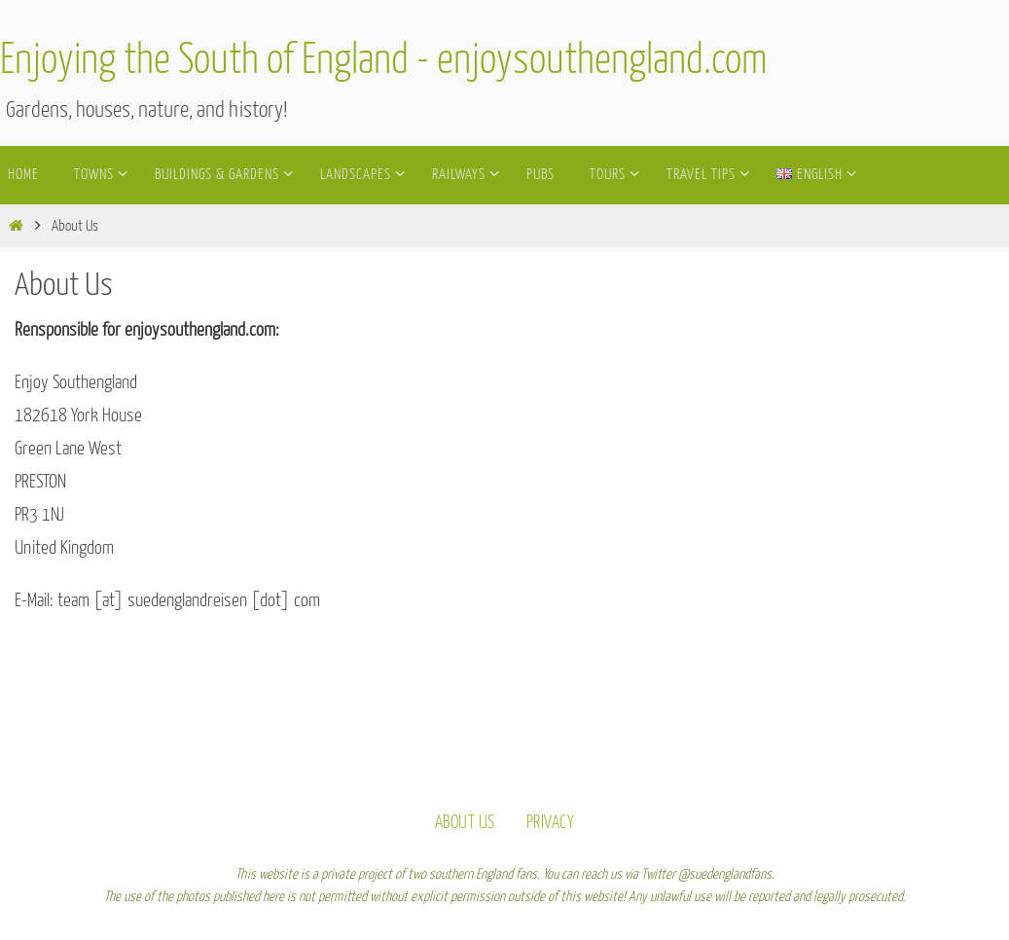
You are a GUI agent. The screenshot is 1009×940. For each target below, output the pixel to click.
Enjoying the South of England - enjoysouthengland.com (384, 62)
